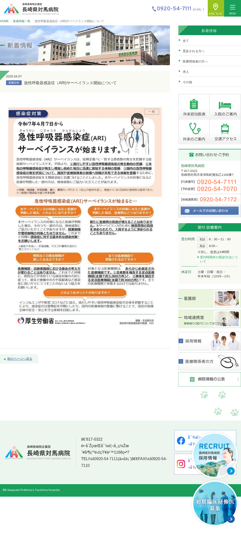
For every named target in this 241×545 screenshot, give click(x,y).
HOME (4, 21)
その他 (187, 82)
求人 (186, 72)
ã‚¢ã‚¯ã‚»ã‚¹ (216, 13)
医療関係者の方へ (195, 61)
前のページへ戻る (19, 359)
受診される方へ (194, 51)
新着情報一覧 (21, 21)
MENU (232, 10)
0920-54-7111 (106, 459)
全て (186, 41)
